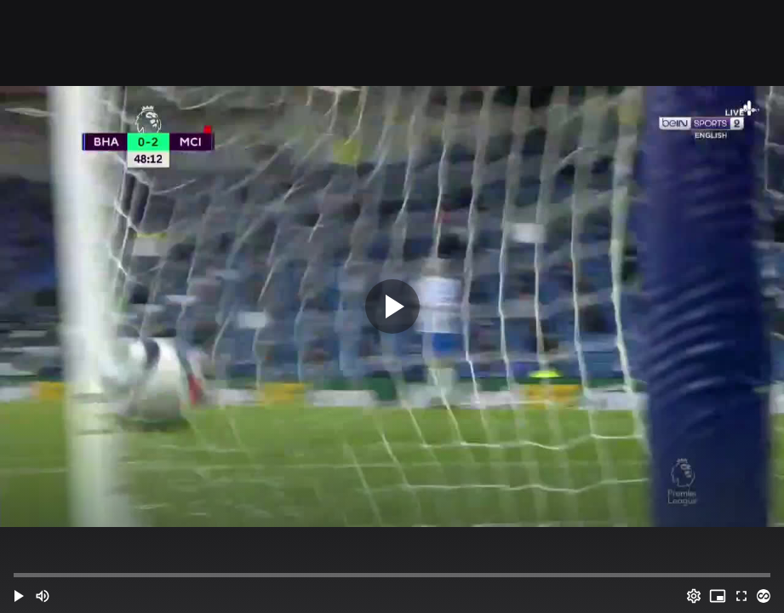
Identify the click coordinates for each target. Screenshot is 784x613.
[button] (19, 596)
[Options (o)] (694, 596)
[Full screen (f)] (741, 596)
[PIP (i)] (717, 596)
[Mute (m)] (42, 596)
